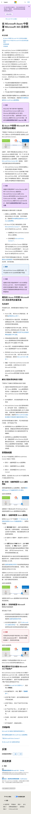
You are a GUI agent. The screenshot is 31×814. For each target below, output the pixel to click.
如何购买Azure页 (13, 316)
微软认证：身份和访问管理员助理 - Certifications (14, 779)
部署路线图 (6, 44)
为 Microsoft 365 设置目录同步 (11, 742)
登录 (28, 2)
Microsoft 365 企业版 (11, 19)
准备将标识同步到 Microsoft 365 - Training (13, 770)
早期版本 (13, 804)
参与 (24, 804)
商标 (4, 809)
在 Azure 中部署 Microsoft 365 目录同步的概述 (15, 38)
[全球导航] (1, 2)
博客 (19, 804)
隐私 (4, 806)
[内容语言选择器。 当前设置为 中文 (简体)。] (7, 796)
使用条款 (22, 806)
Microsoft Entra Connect (12, 227)
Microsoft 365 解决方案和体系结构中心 (13, 731)
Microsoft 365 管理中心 (16, 685)
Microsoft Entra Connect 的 (9, 161)
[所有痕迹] (3, 19)
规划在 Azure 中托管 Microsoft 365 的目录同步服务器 (15, 41)
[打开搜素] (25, 2)
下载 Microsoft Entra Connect (10, 738)
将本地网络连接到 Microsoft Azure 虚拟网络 (14, 735)
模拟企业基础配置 (7, 259)
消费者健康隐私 (13, 806)
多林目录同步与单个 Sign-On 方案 (16, 120)
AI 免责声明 (6, 804)
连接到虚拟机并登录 (11, 564)
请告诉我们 (9, 14)
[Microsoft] (15, 2)
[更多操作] (27, 19)
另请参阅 (5, 46)
